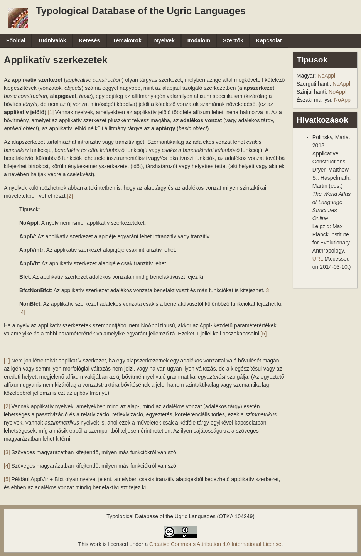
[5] (264, 333)
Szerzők (233, 40)
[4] (22, 312)
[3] (268, 290)
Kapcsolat (269, 40)
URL (317, 259)
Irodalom (198, 40)
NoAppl (326, 75)
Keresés (89, 40)
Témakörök (127, 40)
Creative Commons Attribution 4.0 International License (215, 544)
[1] (51, 112)
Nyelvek (164, 40)
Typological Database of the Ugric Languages (141, 10)
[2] (70, 196)
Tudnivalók (52, 40)
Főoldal (15, 40)
